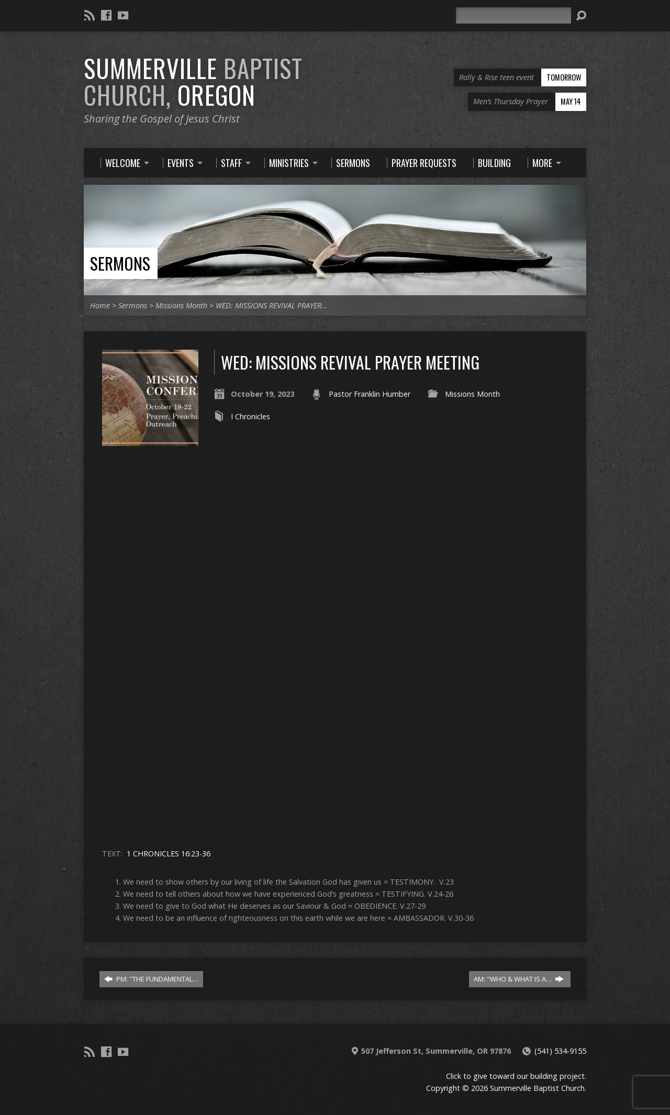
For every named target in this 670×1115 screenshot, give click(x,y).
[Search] (513, 15)
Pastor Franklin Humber (369, 394)
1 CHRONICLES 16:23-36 (168, 853)
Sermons (120, 263)
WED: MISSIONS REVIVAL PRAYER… (271, 305)
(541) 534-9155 (560, 1051)
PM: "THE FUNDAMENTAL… (151, 979)
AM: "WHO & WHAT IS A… (519, 979)
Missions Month (181, 305)
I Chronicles (250, 416)
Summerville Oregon (193, 81)
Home (100, 305)
